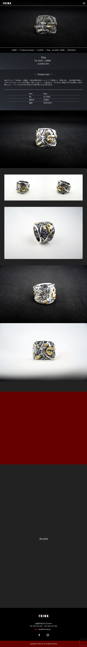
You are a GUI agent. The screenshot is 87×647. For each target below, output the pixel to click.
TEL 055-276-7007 (36, 626)
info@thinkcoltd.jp (44, 629)
